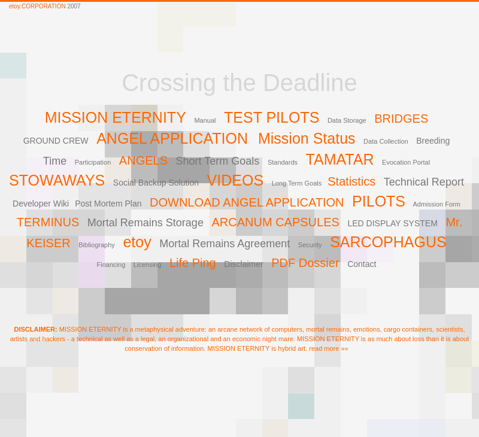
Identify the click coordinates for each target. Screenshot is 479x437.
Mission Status (307, 138)
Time (54, 161)
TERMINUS (48, 222)
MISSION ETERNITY (115, 117)
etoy (137, 241)
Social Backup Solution (156, 182)
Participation (93, 162)
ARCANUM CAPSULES (275, 222)
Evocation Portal (406, 162)
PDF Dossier (305, 262)
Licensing (147, 264)
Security (310, 244)
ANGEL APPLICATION (174, 138)
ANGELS (143, 160)
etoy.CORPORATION (37, 6)
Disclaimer (243, 264)
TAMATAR (340, 159)
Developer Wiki (41, 203)
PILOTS (378, 201)
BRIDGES (401, 118)
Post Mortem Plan (108, 203)
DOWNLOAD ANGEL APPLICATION (247, 202)
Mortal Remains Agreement (224, 244)
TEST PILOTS (271, 117)
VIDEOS (235, 180)
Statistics (351, 181)
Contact (361, 264)
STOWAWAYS (57, 180)
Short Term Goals (218, 161)
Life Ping (192, 262)
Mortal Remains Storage (145, 223)
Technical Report (424, 182)
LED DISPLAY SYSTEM (392, 223)
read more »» (328, 348)
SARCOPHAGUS (388, 241)
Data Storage (347, 120)
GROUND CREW (56, 140)
